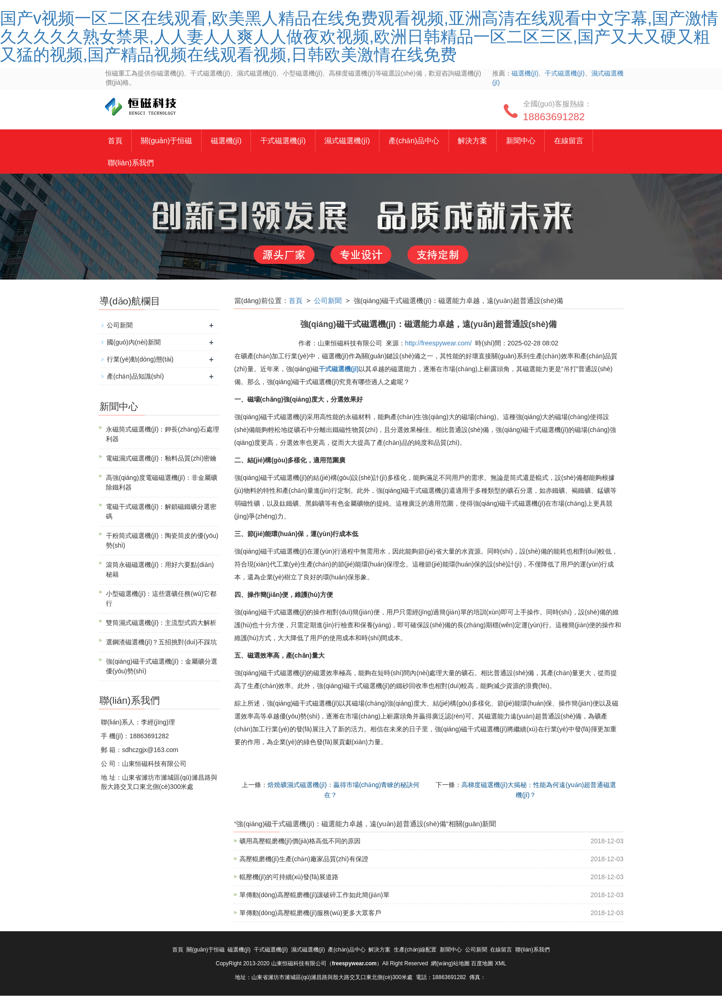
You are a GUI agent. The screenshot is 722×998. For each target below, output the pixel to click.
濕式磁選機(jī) (362, 140)
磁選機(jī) (525, 73)
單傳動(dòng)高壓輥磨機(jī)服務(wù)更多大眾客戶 (310, 915)
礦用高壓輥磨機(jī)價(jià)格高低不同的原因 (300, 843)
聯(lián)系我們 (132, 163)
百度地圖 (482, 966)
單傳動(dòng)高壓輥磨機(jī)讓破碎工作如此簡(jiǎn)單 (314, 897)
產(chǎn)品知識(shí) (135, 378)
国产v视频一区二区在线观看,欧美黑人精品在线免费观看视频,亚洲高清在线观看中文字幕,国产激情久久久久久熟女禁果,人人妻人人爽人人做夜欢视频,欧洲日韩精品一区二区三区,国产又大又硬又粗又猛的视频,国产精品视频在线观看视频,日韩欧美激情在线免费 (359, 36)
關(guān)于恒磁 (171, 140)
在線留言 (596, 140)
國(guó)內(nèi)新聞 (134, 344)
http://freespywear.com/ (438, 345)
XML (501, 966)
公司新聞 (328, 302)
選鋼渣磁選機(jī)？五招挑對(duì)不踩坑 (161, 644)
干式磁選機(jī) (564, 73)
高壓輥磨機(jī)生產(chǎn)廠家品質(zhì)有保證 (303, 861)
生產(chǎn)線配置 (415, 952)
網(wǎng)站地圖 (450, 966)
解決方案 (494, 140)
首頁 (116, 140)
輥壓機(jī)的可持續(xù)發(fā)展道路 (288, 879)
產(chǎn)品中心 (433, 140)
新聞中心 (545, 140)
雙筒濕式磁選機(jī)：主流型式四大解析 (161, 624)
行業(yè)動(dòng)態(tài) (140, 361)
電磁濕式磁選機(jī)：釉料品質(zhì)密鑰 (161, 460)
